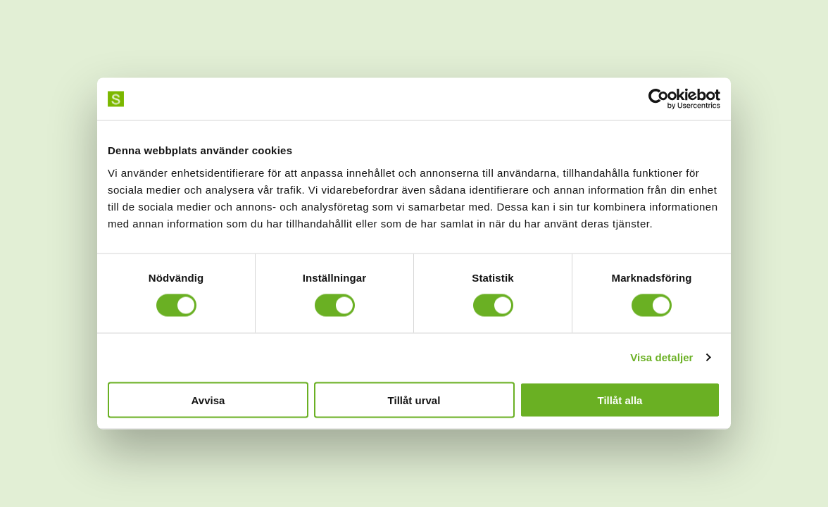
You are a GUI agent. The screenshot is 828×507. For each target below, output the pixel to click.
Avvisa (208, 400)
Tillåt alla (620, 400)
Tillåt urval (414, 400)
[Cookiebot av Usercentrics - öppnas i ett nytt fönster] (658, 99)
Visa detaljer (661, 357)
